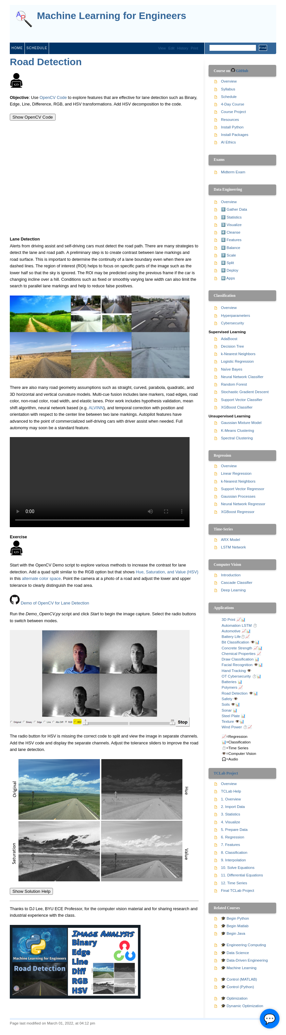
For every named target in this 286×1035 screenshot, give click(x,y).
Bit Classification (235, 642)
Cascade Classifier (236, 583)
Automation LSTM (237, 625)
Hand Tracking (234, 671)
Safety (227, 699)
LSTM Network (233, 547)
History (182, 48)
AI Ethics (228, 142)
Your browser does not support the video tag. (100, 482)
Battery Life (231, 637)
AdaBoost (229, 339)
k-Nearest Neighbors (238, 354)
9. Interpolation (233, 860)
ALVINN (96, 407)
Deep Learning (233, 590)
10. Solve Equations (237, 868)
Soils (226, 704)
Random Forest (234, 384)
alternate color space (41, 578)
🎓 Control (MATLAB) (239, 979)
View (162, 48)
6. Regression (232, 837)
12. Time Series (234, 883)
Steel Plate (231, 716)
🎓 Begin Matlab (234, 926)
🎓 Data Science (235, 953)
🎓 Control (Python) (237, 987)
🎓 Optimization (234, 998)
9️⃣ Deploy (229, 270)
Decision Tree (232, 346)
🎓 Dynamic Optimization (242, 1006)
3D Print (228, 620)
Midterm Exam (233, 172)
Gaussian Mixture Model (241, 423)
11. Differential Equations (242, 875)
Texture (228, 721)
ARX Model (230, 540)
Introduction (231, 575)
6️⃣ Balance (230, 248)
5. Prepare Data (234, 830)
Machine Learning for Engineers (111, 16)
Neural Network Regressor (243, 504)
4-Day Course (232, 104)
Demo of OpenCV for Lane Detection (55, 603)
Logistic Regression (237, 361)
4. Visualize (230, 822)
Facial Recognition (237, 665)
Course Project (233, 112)
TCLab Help (231, 791)
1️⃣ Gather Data (234, 209)
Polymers (229, 687)
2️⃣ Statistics (231, 217)
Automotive (231, 631)
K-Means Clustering (237, 430)
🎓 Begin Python (235, 918)
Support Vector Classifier (241, 400)
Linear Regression (236, 473)
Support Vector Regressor (242, 489)
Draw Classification (238, 659)
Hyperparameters (235, 315)
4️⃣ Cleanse (230, 232)
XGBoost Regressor (237, 512)
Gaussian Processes (238, 496)
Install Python (232, 127)
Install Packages (234, 135)
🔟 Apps (228, 278)
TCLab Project (226, 773)
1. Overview (231, 799)
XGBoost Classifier (237, 407)
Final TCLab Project (237, 890)
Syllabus (228, 89)
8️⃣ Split (227, 263)
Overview (229, 81)
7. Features (230, 845)
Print (194, 48)
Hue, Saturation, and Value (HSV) (167, 571)
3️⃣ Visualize (231, 225)
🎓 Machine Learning (239, 968)
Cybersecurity (232, 323)
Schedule (36, 48)
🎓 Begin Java (233, 933)
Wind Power (232, 727)
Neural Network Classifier (242, 377)
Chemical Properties (239, 654)
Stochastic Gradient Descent (245, 392)
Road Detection (46, 61)
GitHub (242, 71)
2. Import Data (233, 807)
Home (17, 48)
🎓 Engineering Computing (243, 945)
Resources (230, 120)
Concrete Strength (237, 648)
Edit (171, 48)
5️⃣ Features (231, 240)
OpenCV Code (53, 97)
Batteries (229, 682)
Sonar (227, 710)
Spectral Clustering (237, 438)
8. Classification (234, 852)
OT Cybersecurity (236, 676)
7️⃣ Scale (228, 255)
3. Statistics (230, 814)
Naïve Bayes (231, 369)
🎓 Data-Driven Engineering (244, 960)
